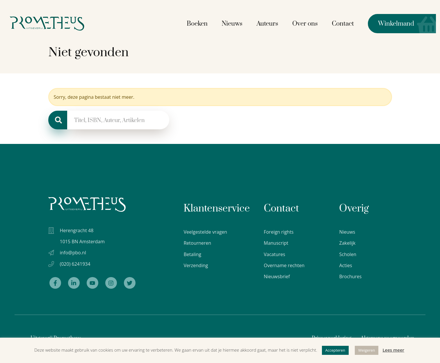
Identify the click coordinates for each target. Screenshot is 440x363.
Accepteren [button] (335, 350)
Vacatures (274, 254)
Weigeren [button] (366, 350)
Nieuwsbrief (277, 276)
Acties (345, 265)
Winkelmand (395, 22)
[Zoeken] (57, 120)
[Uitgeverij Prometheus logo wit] (87, 204)
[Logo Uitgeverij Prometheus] (56, 23)
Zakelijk (347, 243)
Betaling (192, 254)
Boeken (201, 23)
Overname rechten (284, 265)
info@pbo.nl (73, 254)
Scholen (347, 254)
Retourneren (197, 243)
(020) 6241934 (75, 265)
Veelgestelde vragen (205, 232)
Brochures (350, 276)
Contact (347, 23)
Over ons (309, 23)
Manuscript (276, 243)
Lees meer (393, 350)
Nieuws (236, 23)
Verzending (196, 265)
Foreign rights (279, 232)
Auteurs (271, 23)
